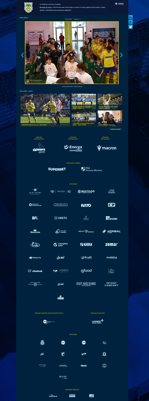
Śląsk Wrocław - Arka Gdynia (72, 86)
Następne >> (77, 19)
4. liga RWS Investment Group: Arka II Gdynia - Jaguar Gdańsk (83, 124)
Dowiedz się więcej (46, 7)
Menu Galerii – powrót (26, 91)
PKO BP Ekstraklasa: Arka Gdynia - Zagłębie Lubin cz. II (83, 107)
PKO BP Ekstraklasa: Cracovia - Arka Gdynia (34, 125)
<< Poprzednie (68, 19)
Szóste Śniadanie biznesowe (107, 125)
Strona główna (24, 17)
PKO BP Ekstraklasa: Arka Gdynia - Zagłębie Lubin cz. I (109, 107)
